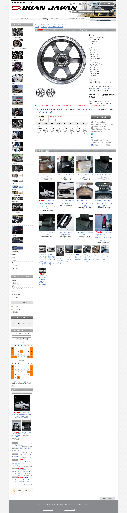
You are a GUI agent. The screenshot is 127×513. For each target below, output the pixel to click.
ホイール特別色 (17, 67)
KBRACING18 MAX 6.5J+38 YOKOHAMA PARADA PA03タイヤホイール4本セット (21, 471)
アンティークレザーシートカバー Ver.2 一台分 (96, 253)
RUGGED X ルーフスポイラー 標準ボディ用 (78, 252)
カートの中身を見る (22, 317)
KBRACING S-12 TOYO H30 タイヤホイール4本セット (16, 429)
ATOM (26, 491)
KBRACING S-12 (17, 33)
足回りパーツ (16, 286)
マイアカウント (94, 4)
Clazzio (14, 260)
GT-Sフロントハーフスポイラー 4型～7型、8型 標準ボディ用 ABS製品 (42, 255)
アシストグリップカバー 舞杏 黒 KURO (65, 225)
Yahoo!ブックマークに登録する (102, 142)
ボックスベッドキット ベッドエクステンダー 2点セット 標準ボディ (84, 194)
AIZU (13, 257)
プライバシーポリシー (76, 505)
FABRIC (17, 79)
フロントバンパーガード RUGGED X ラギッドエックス (69, 254)
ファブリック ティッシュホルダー (84, 167)
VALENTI (17, 231)
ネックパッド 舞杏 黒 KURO (26, 428)
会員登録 (84, 4)
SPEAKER (17, 199)
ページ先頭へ (107, 498)
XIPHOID (17, 113)
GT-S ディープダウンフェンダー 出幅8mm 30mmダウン (60, 255)
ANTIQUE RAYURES (18, 193)
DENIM (17, 188)
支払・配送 (46, 505)
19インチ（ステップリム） (59, 24)
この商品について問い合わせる (102, 129)
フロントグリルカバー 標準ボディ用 (66, 193)
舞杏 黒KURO (17, 169)
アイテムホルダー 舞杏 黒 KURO (84, 225)
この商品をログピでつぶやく (101, 140)
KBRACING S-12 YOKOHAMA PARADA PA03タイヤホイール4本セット (22, 406)
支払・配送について (50, 19)
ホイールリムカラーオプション (102, 88)
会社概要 (15, 306)
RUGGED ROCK (17, 124)
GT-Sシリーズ (17, 101)
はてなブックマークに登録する (102, 145)
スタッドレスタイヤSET (19, 44)
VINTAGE (17, 182)
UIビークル (15, 266)
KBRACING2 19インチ (55, 27)
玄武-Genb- (17, 249)
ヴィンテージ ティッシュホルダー (65, 167)
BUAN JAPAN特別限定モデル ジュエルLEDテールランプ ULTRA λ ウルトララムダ (103, 227)
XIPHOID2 (17, 56)
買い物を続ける (97, 131)
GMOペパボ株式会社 (69, 510)
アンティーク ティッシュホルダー (47, 167)
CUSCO (14, 271)
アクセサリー (16, 294)
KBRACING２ (17, 147)
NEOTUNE (15, 268)
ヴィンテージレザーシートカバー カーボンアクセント (87, 253)
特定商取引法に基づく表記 (60, 505)
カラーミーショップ (48, 510)
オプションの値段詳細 (99, 122)
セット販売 (15, 297)
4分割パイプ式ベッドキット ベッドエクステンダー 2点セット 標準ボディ (104, 194)
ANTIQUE (17, 176)
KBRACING (17, 136)
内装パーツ (15, 283)
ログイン (75, 4)
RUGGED (17, 90)
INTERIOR (17, 159)
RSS (19, 491)
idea (13, 263)
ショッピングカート (107, 4)
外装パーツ (15, 280)
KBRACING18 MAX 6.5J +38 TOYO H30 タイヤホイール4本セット (21, 462)
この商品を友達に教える (100, 126)
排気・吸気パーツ (17, 289)
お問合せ (76, 19)
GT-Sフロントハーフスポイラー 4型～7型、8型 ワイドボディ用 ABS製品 (51, 255)
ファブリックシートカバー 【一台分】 (105, 252)
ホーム (24, 19)
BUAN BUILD (17, 220)
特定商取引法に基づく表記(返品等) (103, 124)
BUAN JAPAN (17, 208)
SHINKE (14, 254)
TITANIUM (17, 240)
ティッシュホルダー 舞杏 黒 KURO (103, 167)
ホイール (14, 292)
